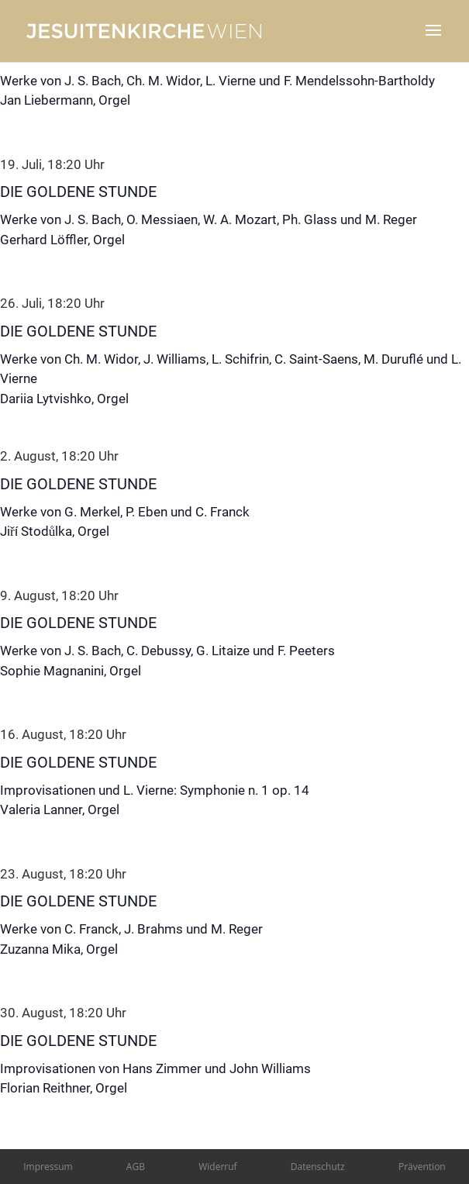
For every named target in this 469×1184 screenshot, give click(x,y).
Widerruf (217, 1166)
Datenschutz (318, 1166)
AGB (135, 1166)
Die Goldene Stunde (78, 191)
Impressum (47, 1166)
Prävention (422, 1166)
